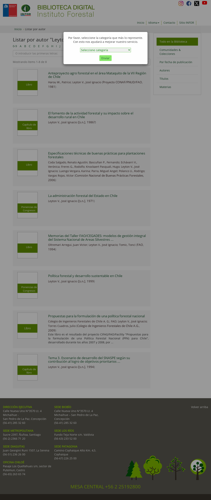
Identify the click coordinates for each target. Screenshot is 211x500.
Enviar (105, 58)
